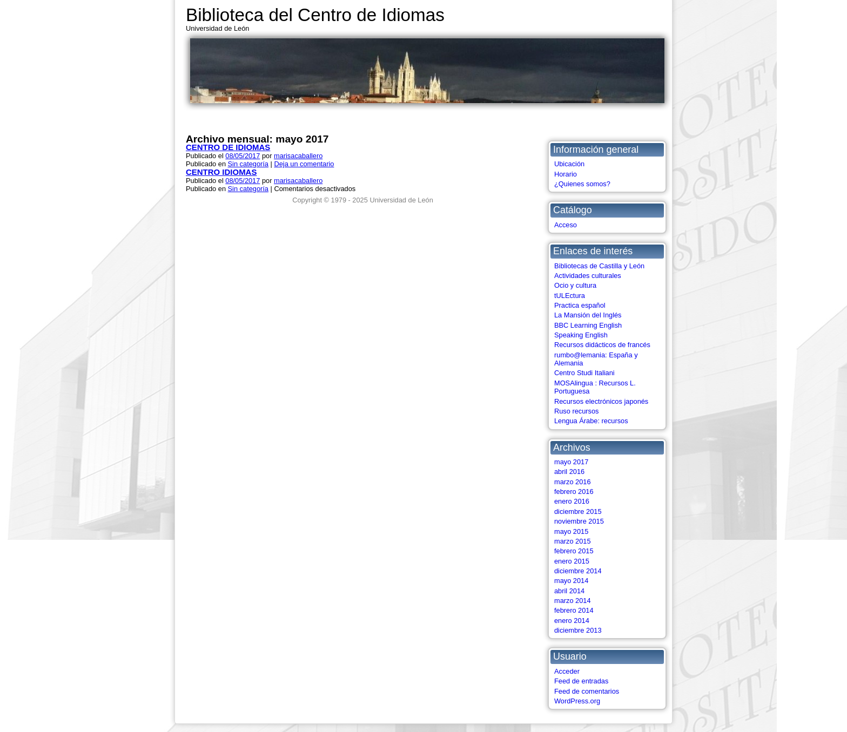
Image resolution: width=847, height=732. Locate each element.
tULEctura (569, 296)
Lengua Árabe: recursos (591, 421)
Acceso (565, 225)
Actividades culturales (587, 276)
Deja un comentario (304, 164)
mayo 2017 (571, 462)
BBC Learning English (588, 325)
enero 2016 (571, 501)
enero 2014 (571, 620)
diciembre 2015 (578, 511)
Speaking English (581, 335)
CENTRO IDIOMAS (221, 172)
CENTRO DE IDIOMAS (228, 147)
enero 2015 (571, 561)
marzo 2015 (572, 541)
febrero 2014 (574, 610)
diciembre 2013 (578, 630)
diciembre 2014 (578, 571)
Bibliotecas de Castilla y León (599, 266)
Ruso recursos (576, 411)
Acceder (567, 671)
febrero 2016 (574, 491)
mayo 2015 (571, 531)
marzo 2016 (572, 482)
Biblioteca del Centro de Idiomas (315, 15)
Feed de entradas (581, 681)
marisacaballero (298, 156)
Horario (565, 174)
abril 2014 (569, 591)
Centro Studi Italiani (584, 373)
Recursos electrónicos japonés (601, 401)
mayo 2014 (571, 581)
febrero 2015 (574, 551)
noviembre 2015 (579, 521)
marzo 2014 (572, 601)
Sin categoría (248, 164)
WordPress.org (577, 701)
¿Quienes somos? (582, 184)
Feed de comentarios (586, 691)
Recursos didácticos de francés (602, 345)
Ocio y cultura (575, 285)
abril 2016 (569, 471)
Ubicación (569, 164)
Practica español (580, 305)
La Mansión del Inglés (588, 315)
